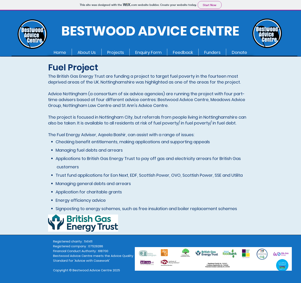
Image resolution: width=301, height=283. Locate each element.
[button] (86, 52)
